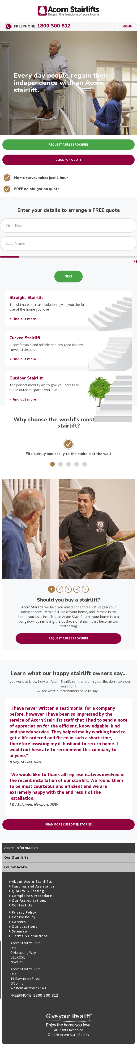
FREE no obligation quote (37, 188)
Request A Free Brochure (69, 145)
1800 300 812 (54, 25)
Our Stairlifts (16, 857)
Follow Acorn (15, 867)
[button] (52, 464)
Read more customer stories (68, 824)
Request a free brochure (69, 638)
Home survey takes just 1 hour (41, 177)
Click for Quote (68, 160)
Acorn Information (21, 847)
